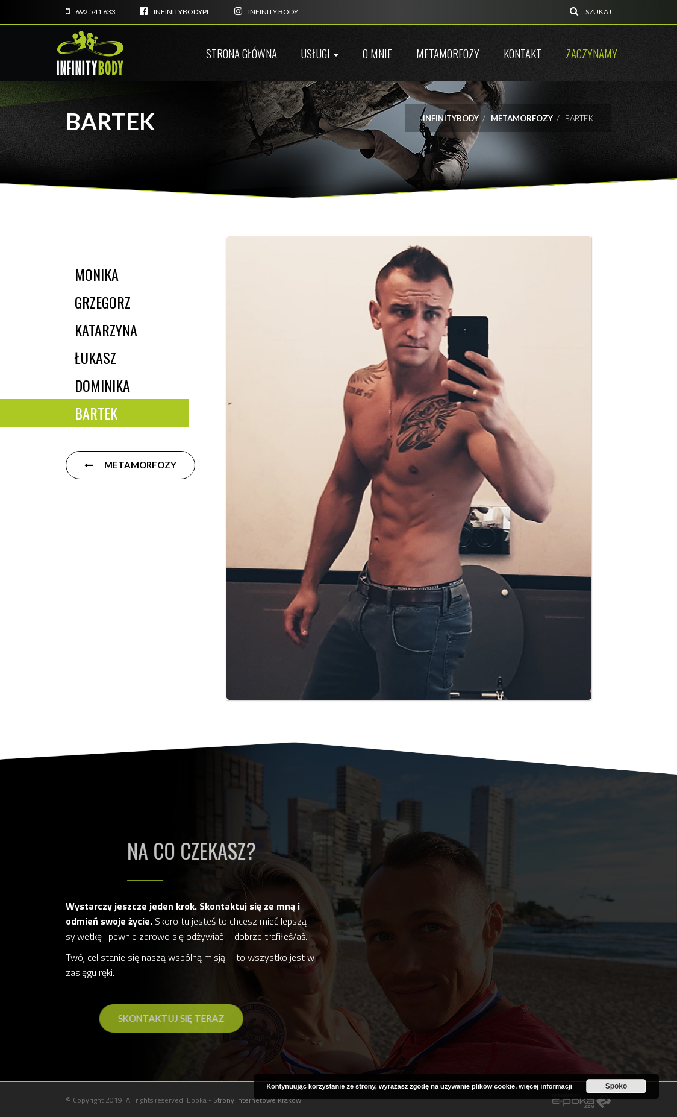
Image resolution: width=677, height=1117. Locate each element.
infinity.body (266, 11)
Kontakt (522, 53)
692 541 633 (91, 11)
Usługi (319, 53)
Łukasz (95, 357)
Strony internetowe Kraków (257, 1100)
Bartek (96, 413)
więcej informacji (545, 1086)
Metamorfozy (447, 53)
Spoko (616, 1086)
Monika (97, 274)
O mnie (377, 53)
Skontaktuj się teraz (222, 1018)
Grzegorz (103, 302)
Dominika (102, 385)
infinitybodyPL (175, 11)
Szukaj (590, 11)
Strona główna (241, 53)
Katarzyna (106, 330)
